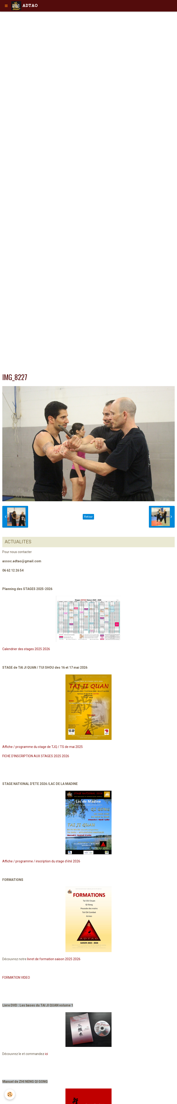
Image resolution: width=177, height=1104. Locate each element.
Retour (88, 516)
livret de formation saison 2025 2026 (53, 959)
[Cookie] (10, 1094)
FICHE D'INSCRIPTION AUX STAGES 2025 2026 (35, 756)
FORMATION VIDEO (16, 977)
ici (46, 1054)
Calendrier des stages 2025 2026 (26, 649)
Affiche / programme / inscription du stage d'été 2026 (41, 861)
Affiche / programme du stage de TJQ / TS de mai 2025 (42, 747)
